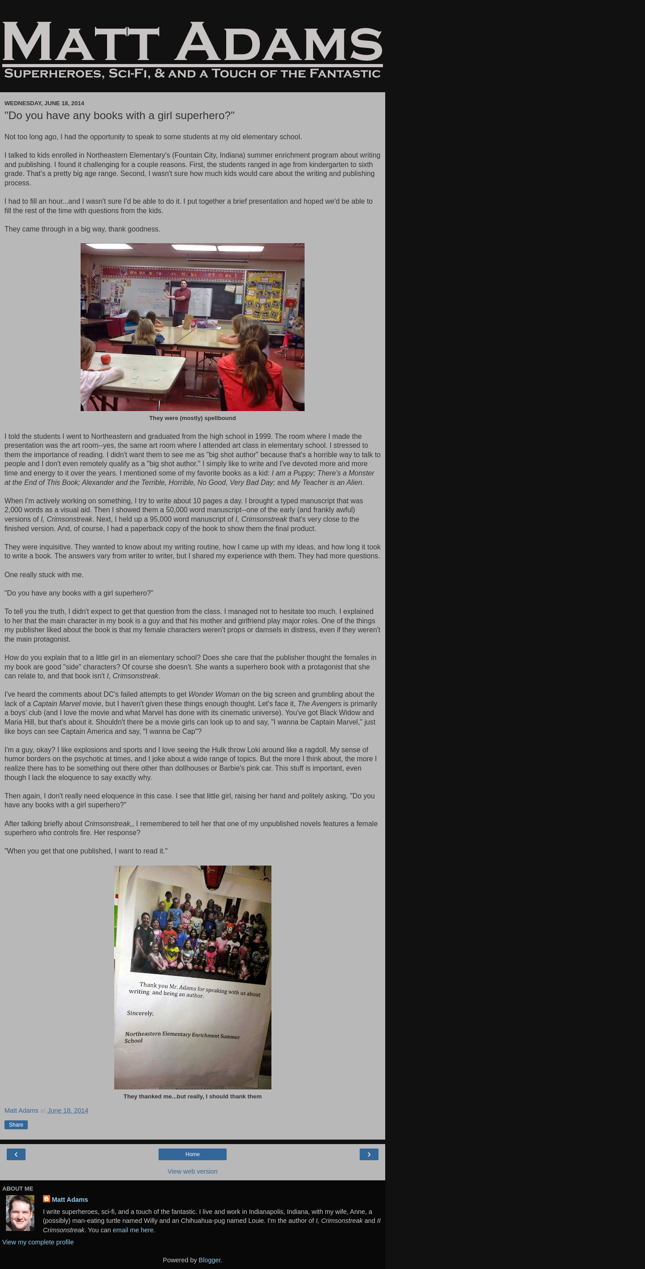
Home (192, 1154)
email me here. (134, 1230)
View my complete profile (38, 1242)
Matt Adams (70, 1199)
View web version (193, 1171)
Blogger (210, 1260)
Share (16, 1125)
